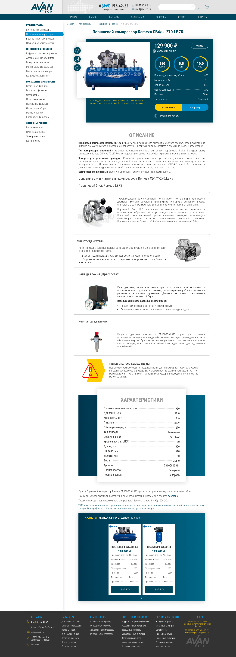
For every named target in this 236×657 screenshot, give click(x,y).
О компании (137, 17)
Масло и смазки (34, 112)
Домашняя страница (71, 621)
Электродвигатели (35, 136)
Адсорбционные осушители (40, 57)
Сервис (181, 17)
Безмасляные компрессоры (40, 38)
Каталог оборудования (72, 625)
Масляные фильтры (36, 90)
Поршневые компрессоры (39, 34)
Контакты (202, 17)
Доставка (161, 17)
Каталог (93, 17)
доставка (173, 495)
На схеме (35, 644)
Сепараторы (32, 94)
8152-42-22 (113, 6)
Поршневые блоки (35, 131)
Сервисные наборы (36, 108)
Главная (72, 17)
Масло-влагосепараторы (39, 71)
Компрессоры (34, 25)
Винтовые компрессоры (38, 29)
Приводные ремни (35, 99)
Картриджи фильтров (37, 117)
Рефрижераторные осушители (42, 53)
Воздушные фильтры (37, 86)
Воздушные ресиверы (37, 62)
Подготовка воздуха (39, 49)
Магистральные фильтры (39, 66)
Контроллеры (33, 140)
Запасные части (36, 123)
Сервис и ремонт (69, 642)
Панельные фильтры (37, 103)
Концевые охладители (37, 75)
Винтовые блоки (34, 127)
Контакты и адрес (70, 646)
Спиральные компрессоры (40, 43)
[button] (141, 598)
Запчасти (114, 17)
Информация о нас (70, 634)
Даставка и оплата (70, 638)
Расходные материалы (40, 81)
